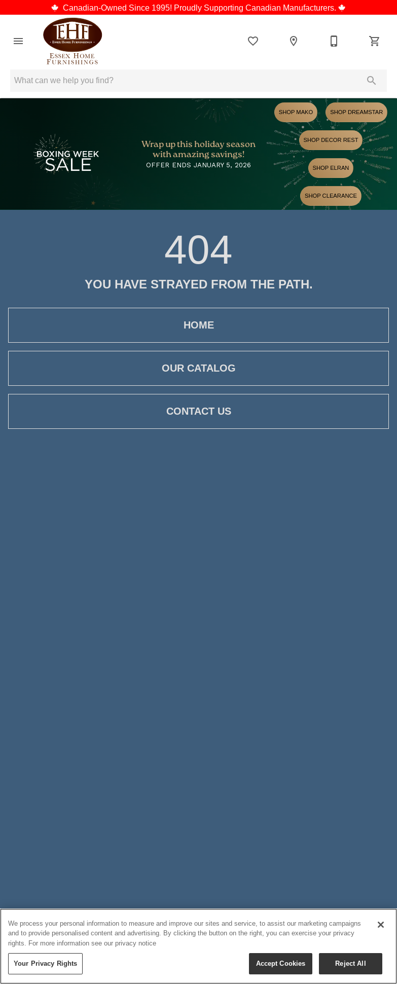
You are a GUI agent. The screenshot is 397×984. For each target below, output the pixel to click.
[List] (253, 41)
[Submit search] (371, 80)
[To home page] (73, 41)
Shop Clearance (331, 196)
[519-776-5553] (334, 41)
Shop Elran (331, 168)
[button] (18, 41)
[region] (198, 946)
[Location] (293, 41)
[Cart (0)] (375, 41)
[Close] (381, 925)
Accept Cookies (281, 963)
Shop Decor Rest (331, 140)
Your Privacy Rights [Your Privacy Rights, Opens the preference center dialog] (45, 963)
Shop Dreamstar (356, 112)
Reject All (350, 963)
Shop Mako (296, 112)
